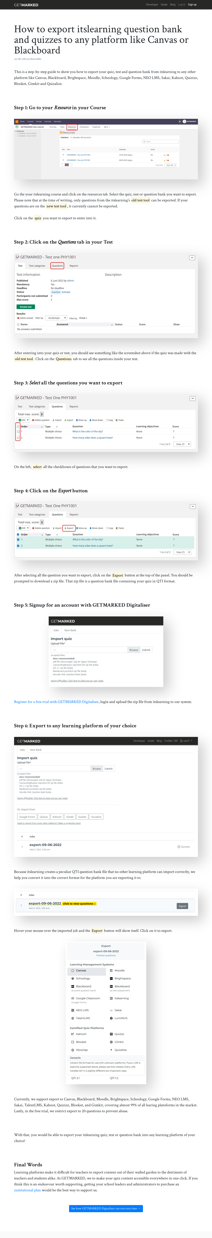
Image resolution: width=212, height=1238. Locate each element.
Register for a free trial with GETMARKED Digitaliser (56, 701)
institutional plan (27, 1190)
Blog (172, 4)
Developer (152, 4)
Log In (181, 4)
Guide (164, 4)
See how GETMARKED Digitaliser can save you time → (106, 1208)
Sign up (192, 4)
